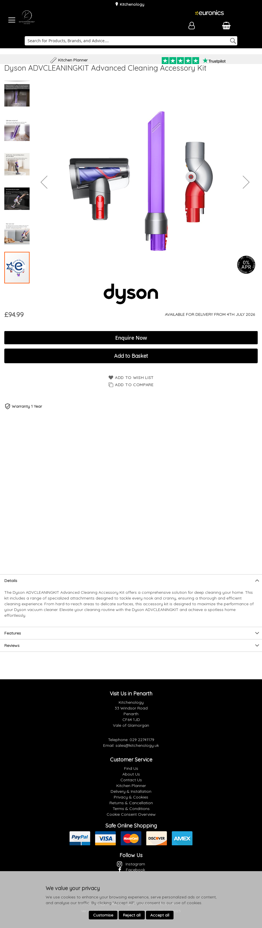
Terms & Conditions (131, 808)
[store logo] (27, 20)
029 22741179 (142, 739)
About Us (131, 774)
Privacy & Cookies (131, 797)
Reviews (12, 645)
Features (12, 633)
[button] (43, 182)
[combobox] (131, 40)
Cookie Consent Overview (131, 814)
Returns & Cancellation (131, 802)
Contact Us (131, 779)
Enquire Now (131, 337)
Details (10, 580)
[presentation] (131, 580)
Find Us (131, 768)
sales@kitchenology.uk (137, 745)
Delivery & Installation (131, 791)
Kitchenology (131, 4)
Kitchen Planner (131, 785)
